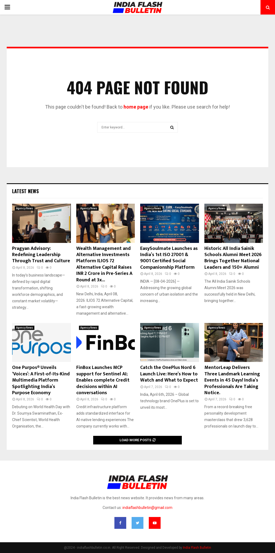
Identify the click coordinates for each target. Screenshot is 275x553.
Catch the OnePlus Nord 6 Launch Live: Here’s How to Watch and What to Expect (169, 374)
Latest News (25, 191)
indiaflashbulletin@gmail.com (147, 507)
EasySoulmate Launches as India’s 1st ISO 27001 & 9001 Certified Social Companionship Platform (169, 258)
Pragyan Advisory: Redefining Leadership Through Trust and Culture (41, 255)
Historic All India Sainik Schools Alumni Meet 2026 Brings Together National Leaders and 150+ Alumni (233, 258)
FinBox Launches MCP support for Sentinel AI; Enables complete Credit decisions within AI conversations (102, 380)
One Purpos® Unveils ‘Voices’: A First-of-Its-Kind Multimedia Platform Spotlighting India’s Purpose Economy (41, 380)
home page (136, 107)
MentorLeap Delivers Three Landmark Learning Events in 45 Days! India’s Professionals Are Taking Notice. (232, 380)
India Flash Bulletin (197, 548)
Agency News (24, 208)
